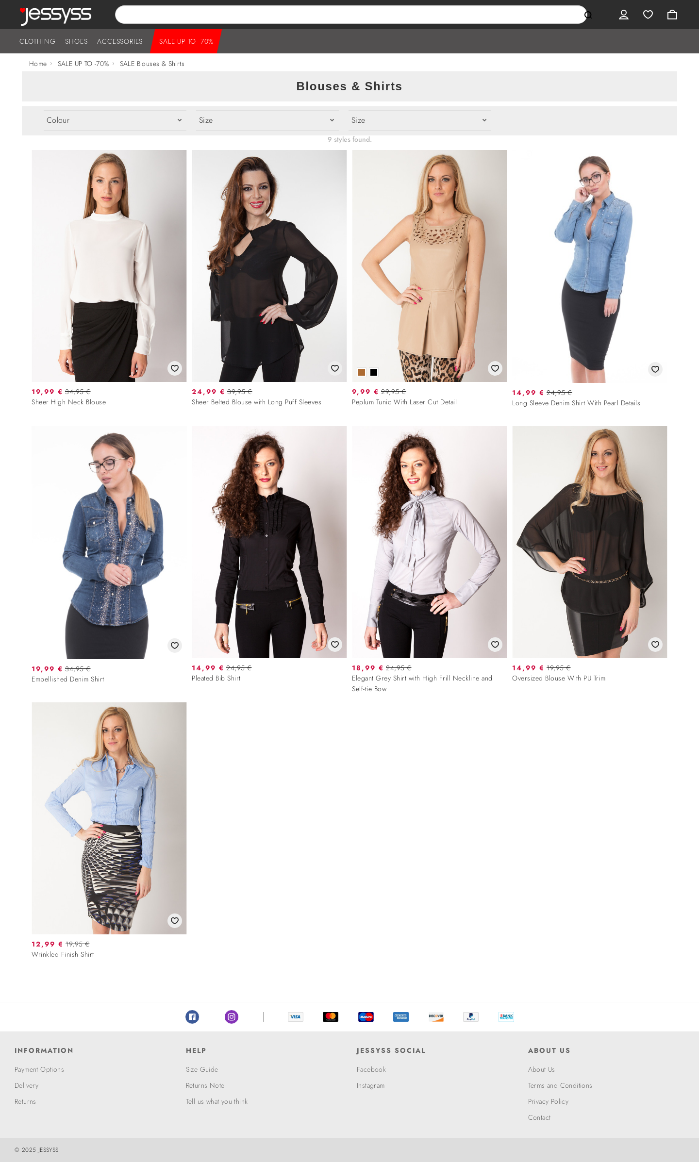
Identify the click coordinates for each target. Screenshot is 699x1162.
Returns (25, 1101)
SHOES (76, 41)
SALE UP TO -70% (186, 41)
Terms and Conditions (560, 1085)
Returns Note (205, 1085)
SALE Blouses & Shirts (152, 63)
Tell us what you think (217, 1101)
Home (38, 63)
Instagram (231, 1017)
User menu (624, 14)
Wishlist (648, 14)
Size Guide (202, 1069)
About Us (541, 1069)
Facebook (192, 1017)
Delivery (26, 1085)
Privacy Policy (548, 1101)
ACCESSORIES (120, 41)
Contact (539, 1117)
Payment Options (39, 1069)
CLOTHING (37, 41)
